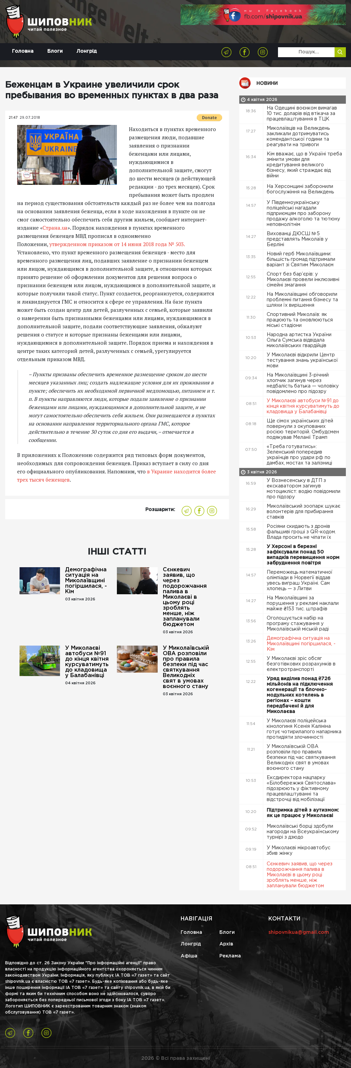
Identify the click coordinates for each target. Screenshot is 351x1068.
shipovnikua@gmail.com (298, 932)
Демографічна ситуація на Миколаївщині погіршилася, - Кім (86, 580)
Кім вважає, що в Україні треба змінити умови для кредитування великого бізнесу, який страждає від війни (304, 165)
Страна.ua (55, 227)
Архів (226, 944)
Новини (267, 83)
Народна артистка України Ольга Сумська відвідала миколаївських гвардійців (299, 340)
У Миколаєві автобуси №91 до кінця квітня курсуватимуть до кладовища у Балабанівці (87, 662)
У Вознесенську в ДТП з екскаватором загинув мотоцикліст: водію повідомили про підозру (303, 489)
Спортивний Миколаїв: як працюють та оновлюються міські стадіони (300, 320)
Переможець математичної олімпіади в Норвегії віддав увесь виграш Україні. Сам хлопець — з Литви (299, 580)
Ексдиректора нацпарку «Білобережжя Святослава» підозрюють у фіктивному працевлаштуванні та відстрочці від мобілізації (301, 789)
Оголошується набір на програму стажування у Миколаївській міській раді (298, 623)
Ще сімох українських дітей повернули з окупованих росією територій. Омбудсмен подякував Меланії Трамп (303, 429)
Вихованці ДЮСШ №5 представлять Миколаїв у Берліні (297, 239)
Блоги (55, 51)
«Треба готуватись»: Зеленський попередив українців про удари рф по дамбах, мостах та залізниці (300, 455)
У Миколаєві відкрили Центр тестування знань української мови (302, 360)
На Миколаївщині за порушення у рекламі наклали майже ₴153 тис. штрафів (303, 603)
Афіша (189, 956)
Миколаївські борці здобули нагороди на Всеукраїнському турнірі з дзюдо (303, 831)
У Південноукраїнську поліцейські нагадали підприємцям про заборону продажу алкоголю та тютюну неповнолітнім (303, 214)
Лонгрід (86, 51)
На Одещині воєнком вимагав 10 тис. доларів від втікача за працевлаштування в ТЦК (302, 113)
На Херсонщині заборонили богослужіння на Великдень (301, 189)
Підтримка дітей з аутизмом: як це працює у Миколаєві (303, 813)
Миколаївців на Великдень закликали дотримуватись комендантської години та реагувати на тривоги (298, 136)
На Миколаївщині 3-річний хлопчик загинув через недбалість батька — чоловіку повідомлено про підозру (303, 383)
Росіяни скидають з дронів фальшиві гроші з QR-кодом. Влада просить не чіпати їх (301, 531)
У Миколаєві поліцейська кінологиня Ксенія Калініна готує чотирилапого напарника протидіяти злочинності (304, 729)
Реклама (230, 956)
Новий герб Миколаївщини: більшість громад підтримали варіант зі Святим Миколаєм (301, 259)
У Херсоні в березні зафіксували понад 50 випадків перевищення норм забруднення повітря (303, 555)
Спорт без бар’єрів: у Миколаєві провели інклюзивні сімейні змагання (303, 279)
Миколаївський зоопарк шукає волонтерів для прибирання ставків (303, 511)
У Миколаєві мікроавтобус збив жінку (298, 850)
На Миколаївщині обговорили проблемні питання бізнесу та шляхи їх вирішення (302, 299)
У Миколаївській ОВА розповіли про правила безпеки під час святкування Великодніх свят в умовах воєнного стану (186, 667)
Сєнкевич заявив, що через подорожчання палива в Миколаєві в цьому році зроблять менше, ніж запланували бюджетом (185, 597)
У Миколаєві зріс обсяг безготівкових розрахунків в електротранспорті (301, 664)
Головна (23, 51)
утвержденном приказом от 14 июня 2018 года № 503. (116, 244)
